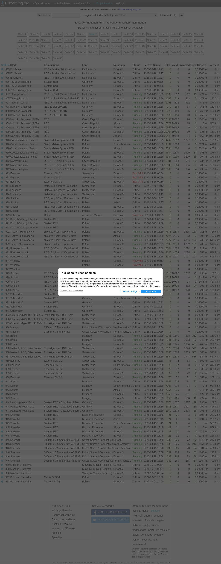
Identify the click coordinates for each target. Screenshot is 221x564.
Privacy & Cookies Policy (71, 290)
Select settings (130, 291)
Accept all (151, 291)
